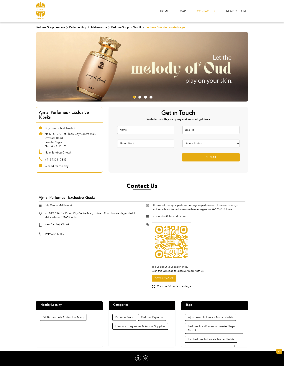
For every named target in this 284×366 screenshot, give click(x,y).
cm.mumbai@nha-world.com (168, 216)
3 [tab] (145, 96)
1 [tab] (134, 96)
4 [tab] (150, 96)
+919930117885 (56, 159)
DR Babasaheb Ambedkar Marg (63, 317)
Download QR (164, 278)
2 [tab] (139, 96)
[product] (210, 144)
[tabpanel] (142, 67)
